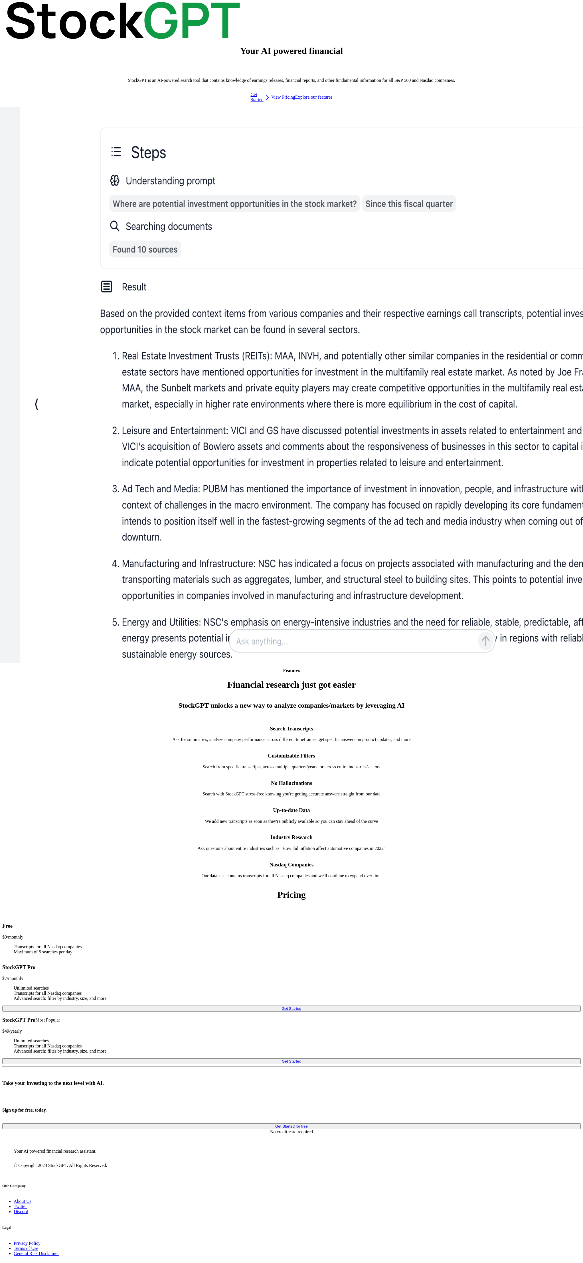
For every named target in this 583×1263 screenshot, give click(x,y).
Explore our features (314, 97)
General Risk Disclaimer (36, 1253)
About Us (22, 1201)
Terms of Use (26, 1248)
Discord (21, 1211)
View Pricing (283, 97)
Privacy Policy (27, 1243)
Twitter (20, 1206)
